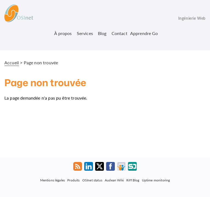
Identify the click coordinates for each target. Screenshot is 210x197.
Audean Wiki (114, 180)
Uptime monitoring (156, 180)
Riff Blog (132, 180)
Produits (73, 180)
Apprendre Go (144, 33)
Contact (119, 33)
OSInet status (92, 180)
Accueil (11, 62)
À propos (63, 33)
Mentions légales (52, 180)
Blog (102, 33)
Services (85, 33)
